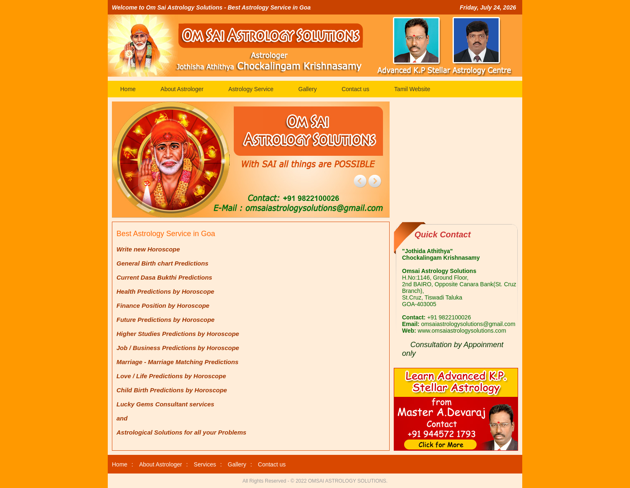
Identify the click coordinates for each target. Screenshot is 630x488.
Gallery (307, 89)
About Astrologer (182, 89)
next (374, 181)
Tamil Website (412, 89)
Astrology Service (251, 89)
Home (128, 89)
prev (360, 181)
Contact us (355, 89)
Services (205, 464)
